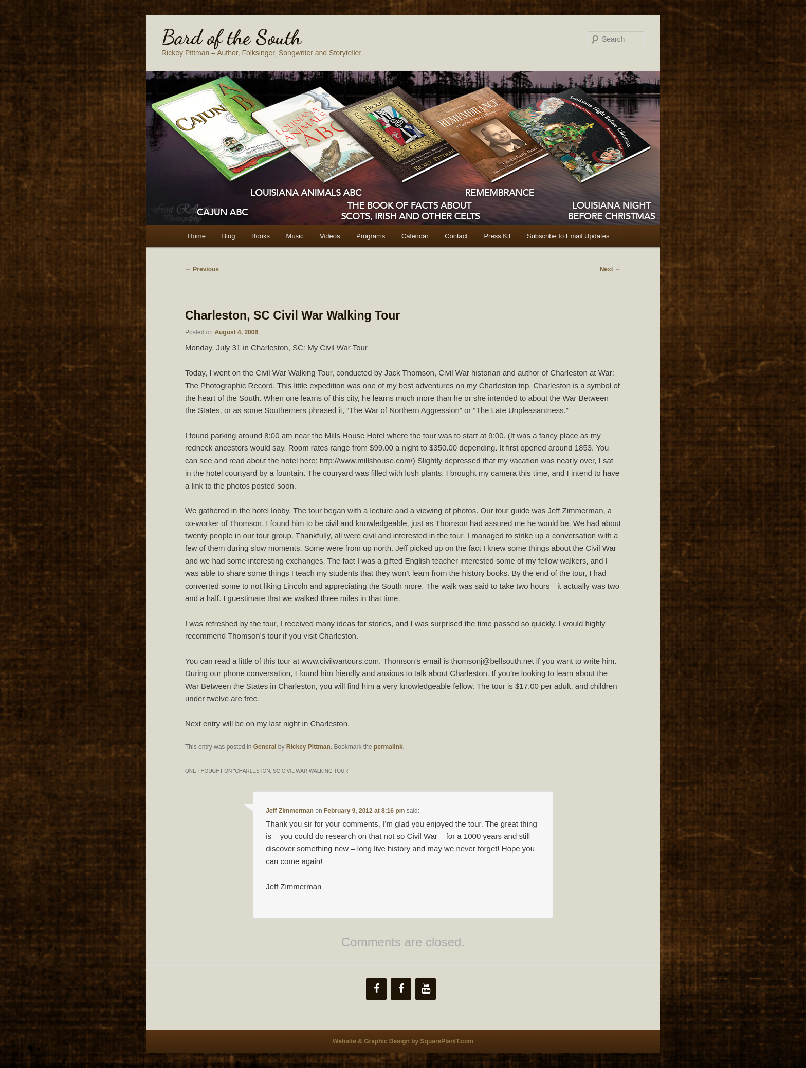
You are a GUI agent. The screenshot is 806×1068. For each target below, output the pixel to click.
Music (295, 236)
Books (260, 236)
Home (197, 236)
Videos (330, 236)
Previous (202, 269)
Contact (456, 236)
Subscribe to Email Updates (568, 236)
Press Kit (497, 236)
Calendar (415, 236)
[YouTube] (425, 989)
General (265, 747)
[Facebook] (376, 989)
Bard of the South (231, 37)
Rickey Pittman (308, 747)
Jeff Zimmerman (290, 810)
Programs (370, 236)
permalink (388, 747)
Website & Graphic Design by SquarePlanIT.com (403, 1041)
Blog (228, 236)
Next (610, 269)
